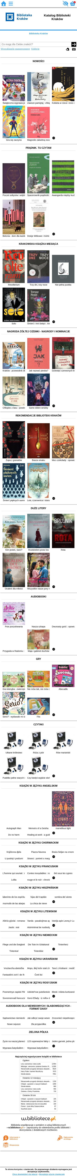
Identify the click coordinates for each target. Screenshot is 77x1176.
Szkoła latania (25, 1074)
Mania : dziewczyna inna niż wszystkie (34, 1104)
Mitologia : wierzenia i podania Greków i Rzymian (37, 1066)
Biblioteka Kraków (38, 33)
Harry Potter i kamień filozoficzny (32, 1071)
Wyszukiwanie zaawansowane (15, 49)
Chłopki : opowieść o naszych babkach (34, 1084)
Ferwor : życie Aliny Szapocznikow (32, 1106)
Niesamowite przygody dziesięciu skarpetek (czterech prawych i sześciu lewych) (48, 1069)
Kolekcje (35, 49)
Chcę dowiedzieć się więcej (24, 1174)
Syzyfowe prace (26, 1109)
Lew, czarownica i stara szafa (31, 1064)
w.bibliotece (15, 1127)
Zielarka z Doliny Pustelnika (30, 1091)
